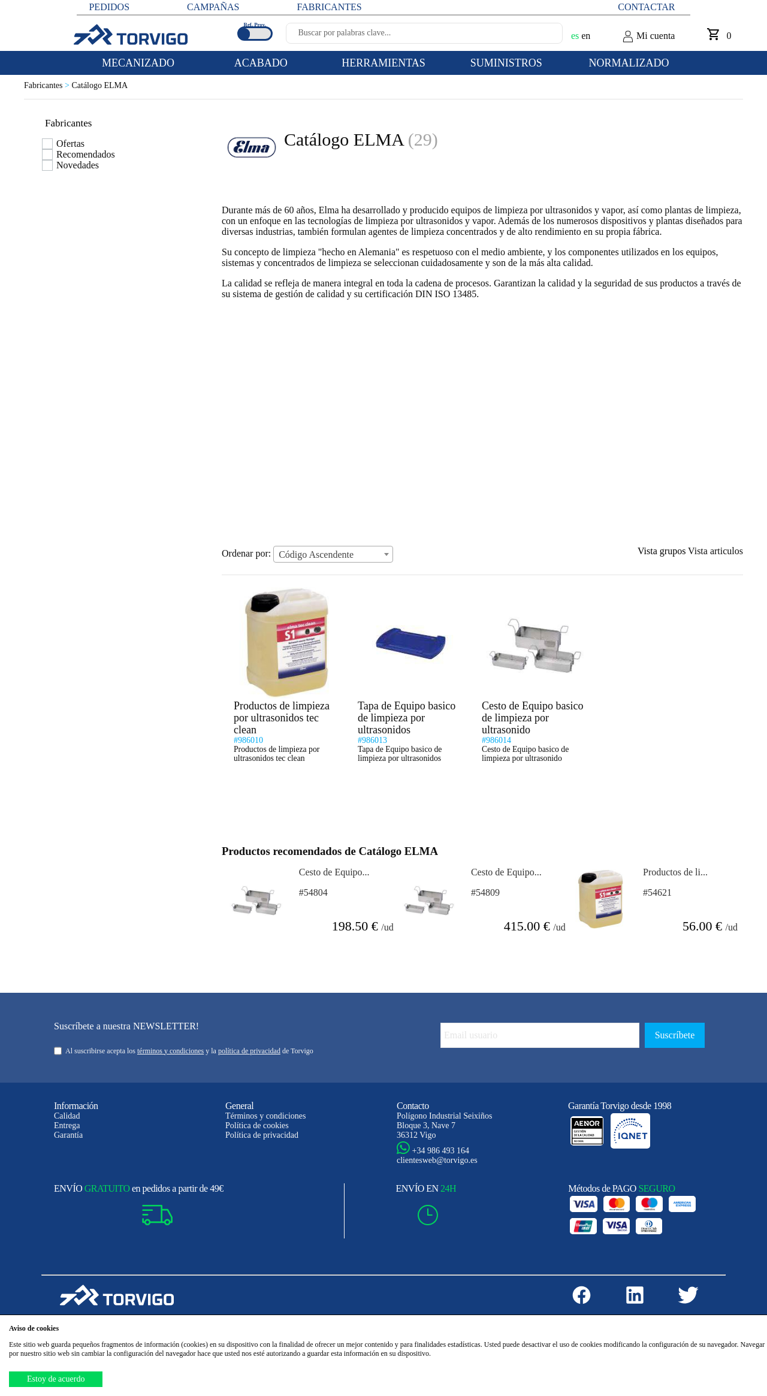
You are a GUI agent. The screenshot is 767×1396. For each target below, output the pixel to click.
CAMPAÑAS (213, 7)
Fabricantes (47, 85)
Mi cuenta (648, 37)
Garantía (68, 1135)
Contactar (646, 7)
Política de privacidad (261, 1135)
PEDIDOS (109, 7)
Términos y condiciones (265, 1115)
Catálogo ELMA (99, 85)
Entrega (67, 1125)
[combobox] (333, 554)
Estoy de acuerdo (55, 1378)
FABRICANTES (329, 7)
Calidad (67, 1115)
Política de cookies (257, 1125)
